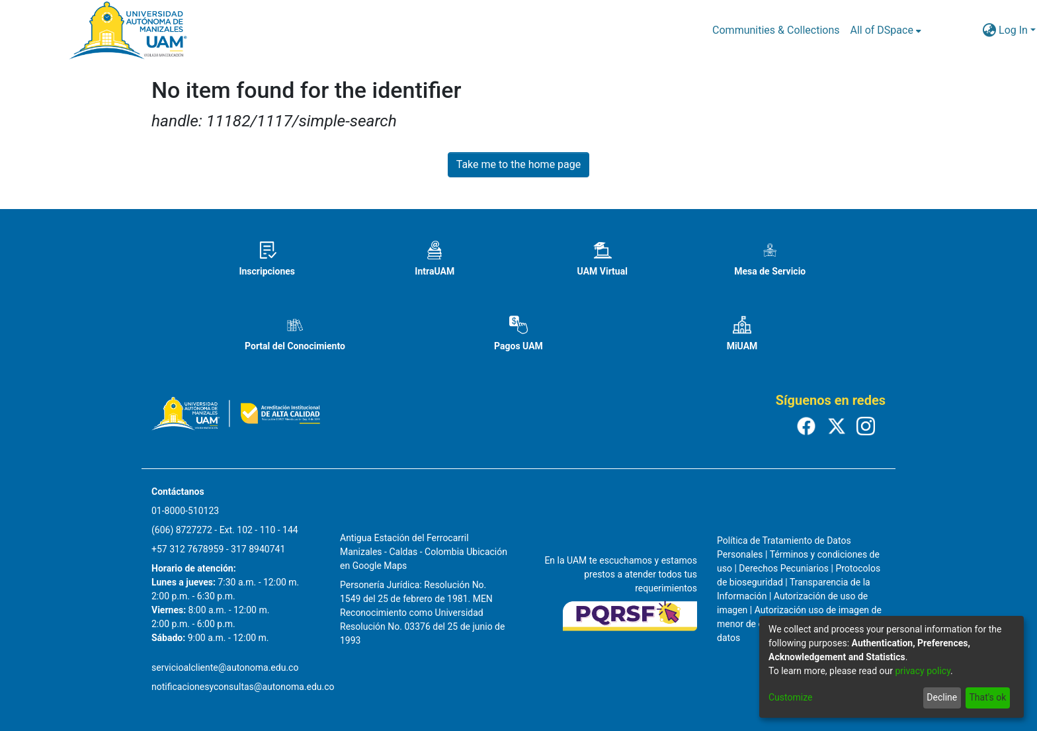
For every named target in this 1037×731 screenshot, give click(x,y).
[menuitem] (885, 30)
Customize (790, 697)
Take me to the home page (518, 164)
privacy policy (922, 671)
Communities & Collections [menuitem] (775, 30)
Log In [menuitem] (1013, 30)
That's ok (987, 697)
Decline (942, 697)
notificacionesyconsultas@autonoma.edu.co (243, 686)
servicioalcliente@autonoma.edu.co (224, 667)
